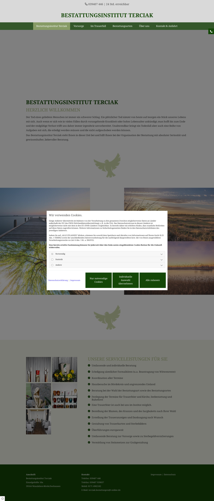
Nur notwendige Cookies (98, 280)
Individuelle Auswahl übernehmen (125, 280)
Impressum (75, 280)
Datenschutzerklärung (58, 280)
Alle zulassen (153, 280)
